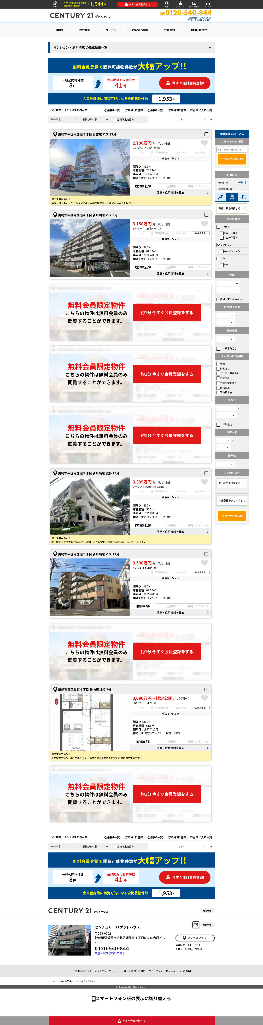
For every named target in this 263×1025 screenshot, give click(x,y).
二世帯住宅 (224, 424)
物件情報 (84, 30)
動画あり (223, 368)
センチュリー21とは (178, 971)
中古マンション (230, 251)
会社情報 (169, 30)
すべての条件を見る (229, 483)
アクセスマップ (194, 938)
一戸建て (223, 226)
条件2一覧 (155, 110)
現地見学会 (224, 392)
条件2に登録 (176, 110)
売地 (224, 264)
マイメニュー (180, 4)
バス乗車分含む (227, 348)
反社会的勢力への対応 (133, 971)
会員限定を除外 (124, 119)
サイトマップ (155, 971)
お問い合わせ (194, 4)
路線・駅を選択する (229, 208)
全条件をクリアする (231, 500)
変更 (241, 182)
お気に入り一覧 (201, 110)
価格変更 (223, 387)
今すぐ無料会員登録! (185, 82)
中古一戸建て (229, 237)
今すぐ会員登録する (137, 4)
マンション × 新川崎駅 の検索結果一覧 (80, 47)
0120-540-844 (112, 948)
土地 (221, 258)
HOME (55, 4)
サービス (111, 30)
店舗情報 (207, 924)
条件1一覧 (112, 110)
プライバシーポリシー (107, 971)
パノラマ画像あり (228, 373)
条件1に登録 (133, 110)
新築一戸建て (229, 233)
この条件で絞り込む (231, 159)
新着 (221, 363)
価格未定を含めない (229, 299)
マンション (224, 244)
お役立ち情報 (140, 30)
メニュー (208, 4)
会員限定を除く (227, 382)
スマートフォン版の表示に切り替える (133, 998)
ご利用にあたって (82, 971)
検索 (167, 4)
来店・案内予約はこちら (110, 953)
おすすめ (223, 378)
